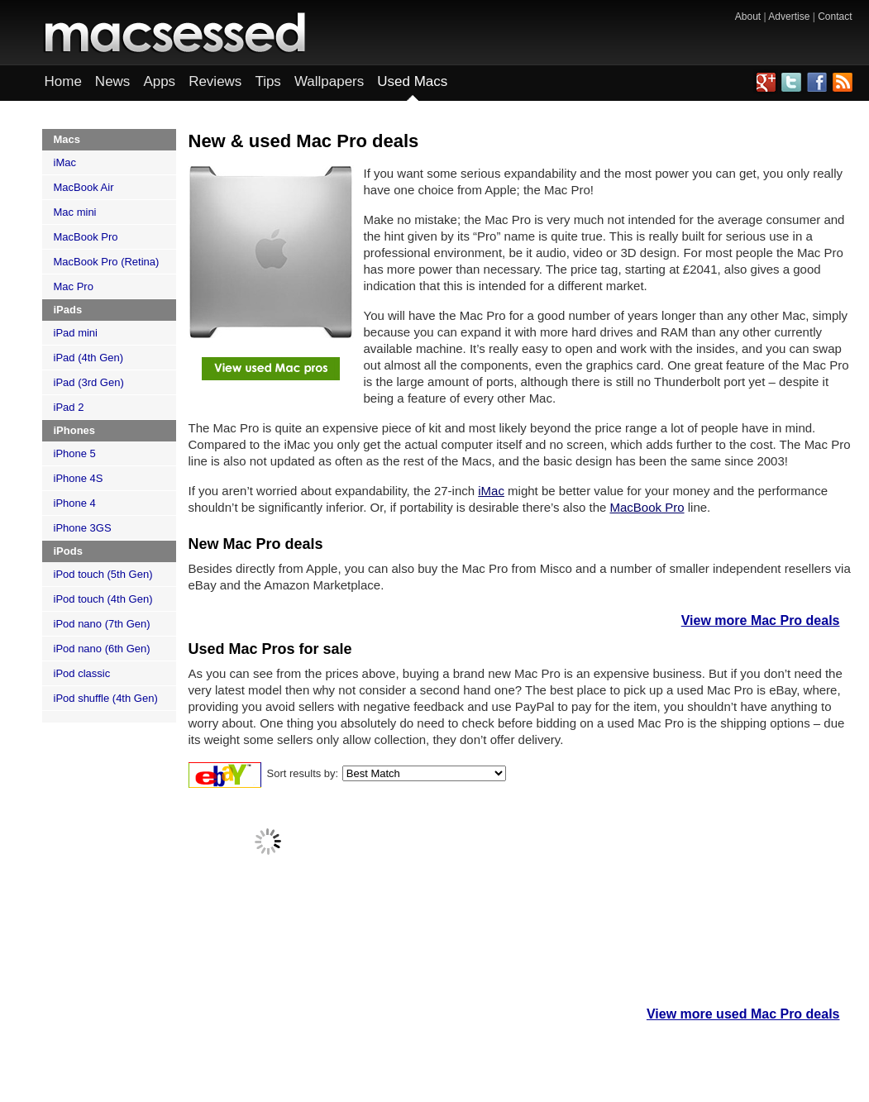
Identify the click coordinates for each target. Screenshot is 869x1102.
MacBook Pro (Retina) (107, 261)
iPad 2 (69, 407)
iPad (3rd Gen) (89, 382)
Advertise (788, 16)
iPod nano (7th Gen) (102, 624)
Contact (835, 16)
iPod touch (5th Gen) (103, 574)
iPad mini (76, 333)
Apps (159, 81)
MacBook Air (84, 187)
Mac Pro (73, 286)
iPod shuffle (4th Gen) (106, 698)
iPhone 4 (75, 503)
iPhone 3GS (83, 528)
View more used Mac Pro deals (743, 1014)
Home (63, 81)
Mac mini (75, 212)
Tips (268, 81)
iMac (65, 162)
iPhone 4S (78, 478)
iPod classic (82, 673)
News (113, 81)
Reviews (215, 81)
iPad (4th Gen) (89, 357)
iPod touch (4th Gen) (103, 599)
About (748, 16)
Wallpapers (329, 81)
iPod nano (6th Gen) (102, 648)
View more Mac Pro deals (760, 620)
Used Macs (412, 81)
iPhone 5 (75, 453)
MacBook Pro (86, 237)
